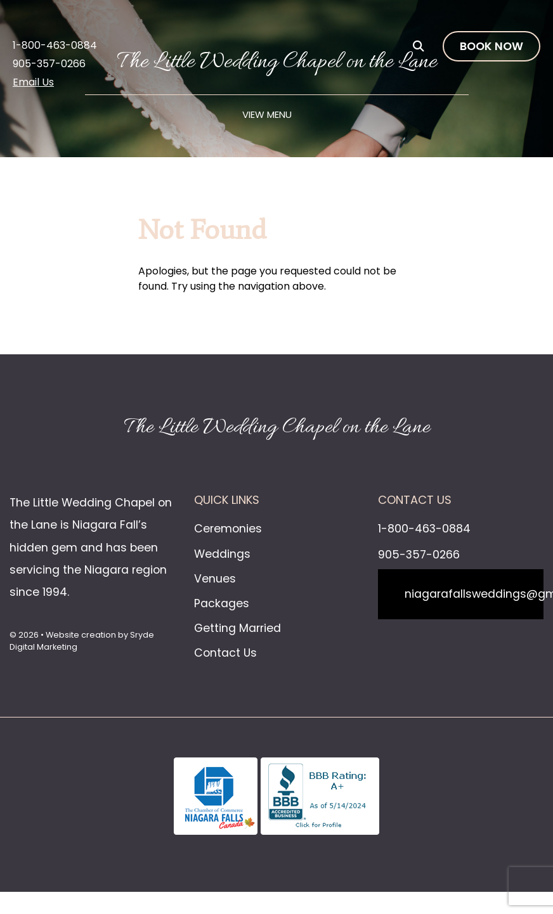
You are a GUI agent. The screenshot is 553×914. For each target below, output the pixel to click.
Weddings (222, 554)
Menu (279, 114)
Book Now (491, 46)
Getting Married (237, 628)
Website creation (81, 634)
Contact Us (225, 652)
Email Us (33, 82)
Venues (215, 578)
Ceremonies (228, 528)
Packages (221, 603)
